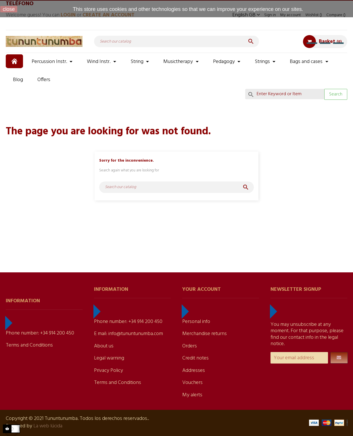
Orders (189, 346)
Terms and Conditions (29, 345)
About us (104, 346)
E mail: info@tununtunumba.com (128, 334)
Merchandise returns (204, 334)
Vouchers (192, 382)
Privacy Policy (108, 370)
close (9, 9)
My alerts (192, 395)
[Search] (176, 41)
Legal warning (109, 358)
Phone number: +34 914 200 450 (40, 333)
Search (335, 94)
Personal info (196, 322)
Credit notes (195, 358)
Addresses (193, 370)
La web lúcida (47, 426)
